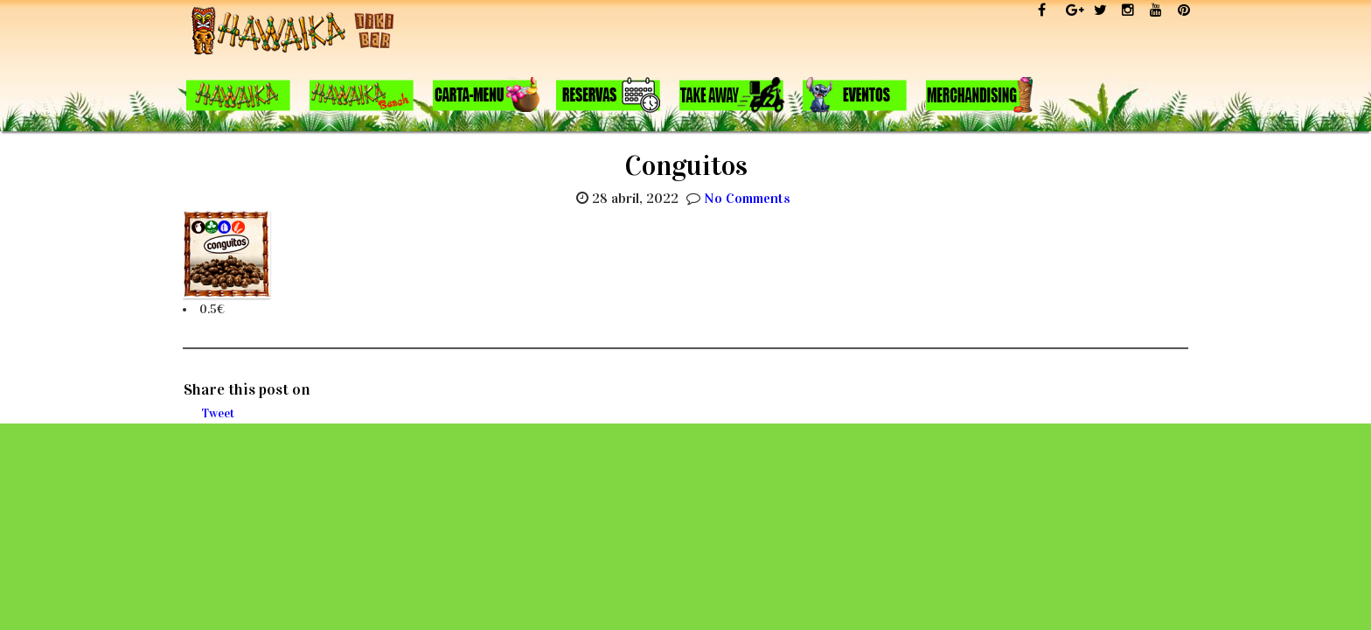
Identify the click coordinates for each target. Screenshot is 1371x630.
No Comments (747, 198)
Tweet (217, 413)
